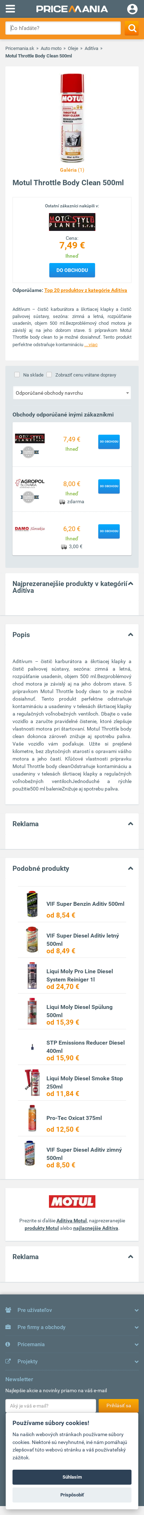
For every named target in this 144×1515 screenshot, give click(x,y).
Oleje (73, 48)
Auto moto (51, 48)
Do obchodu (72, 270)
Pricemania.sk (19, 48)
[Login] (132, 10)
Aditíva (91, 48)
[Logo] (72, 221)
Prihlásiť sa (118, 1405)
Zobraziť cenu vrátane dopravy (85, 375)
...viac (91, 344)
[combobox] (72, 392)
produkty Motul (42, 1228)
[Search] (132, 28)
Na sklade (33, 375)
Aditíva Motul (71, 1220)
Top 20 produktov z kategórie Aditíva (85, 290)
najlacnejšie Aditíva (95, 1228)
